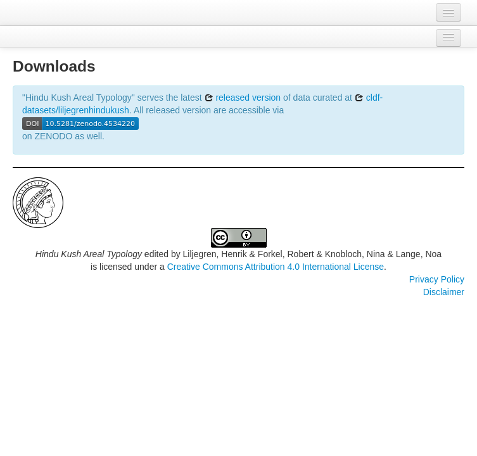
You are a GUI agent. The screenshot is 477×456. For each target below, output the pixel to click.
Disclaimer (443, 292)
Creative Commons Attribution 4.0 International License (275, 267)
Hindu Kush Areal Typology (88, 254)
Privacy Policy (436, 279)
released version (243, 97)
